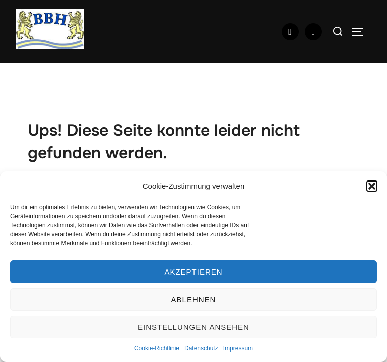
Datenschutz (201, 348)
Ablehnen (193, 299)
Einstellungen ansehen (193, 327)
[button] (372, 186)
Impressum (238, 348)
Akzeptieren (193, 271)
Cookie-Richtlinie (156, 348)
